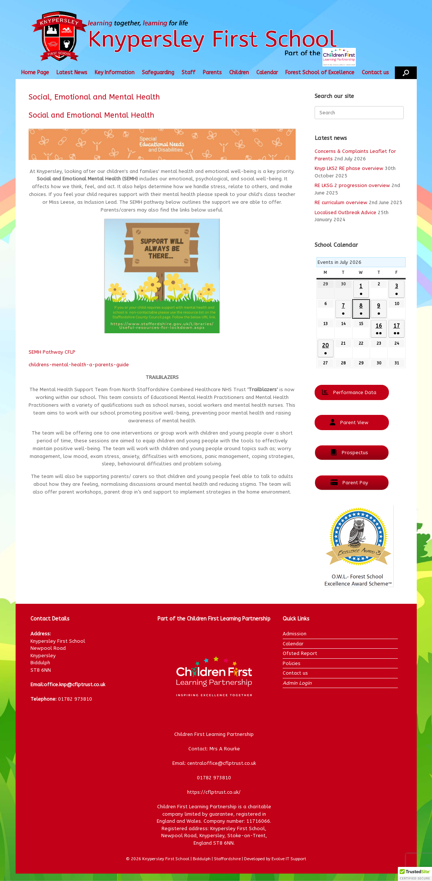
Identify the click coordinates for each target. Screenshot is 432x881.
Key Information (114, 72)
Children (239, 72)
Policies (292, 663)
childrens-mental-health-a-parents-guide (79, 364)
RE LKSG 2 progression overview (352, 185)
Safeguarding (158, 72)
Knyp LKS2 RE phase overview (349, 168)
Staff (188, 72)
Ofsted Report (300, 653)
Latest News (71, 72)
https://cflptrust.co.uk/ (214, 792)
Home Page (35, 72)
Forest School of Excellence (319, 72)
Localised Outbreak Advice (345, 212)
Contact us (375, 72)
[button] (406, 72)
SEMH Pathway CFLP (52, 352)
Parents (212, 72)
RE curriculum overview (341, 202)
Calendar (267, 72)
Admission (294, 633)
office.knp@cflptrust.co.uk (74, 684)
